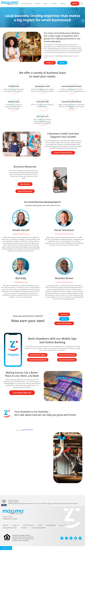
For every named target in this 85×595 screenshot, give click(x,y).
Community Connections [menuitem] (38, 528)
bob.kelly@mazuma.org (21, 282)
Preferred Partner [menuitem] (28, 525)
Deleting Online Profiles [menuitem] (10, 528)
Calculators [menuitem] (24, 528)
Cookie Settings (6, 548)
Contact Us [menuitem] (15, 525)
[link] (10, 3)
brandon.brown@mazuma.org (64, 282)
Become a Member (26, 3)
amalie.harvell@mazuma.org (21, 234)
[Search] (82, 4)
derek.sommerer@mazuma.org (64, 234)
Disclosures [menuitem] (63, 525)
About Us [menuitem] (5, 525)
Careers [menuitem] (40, 525)
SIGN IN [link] (74, 4)
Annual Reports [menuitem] (51, 525)
